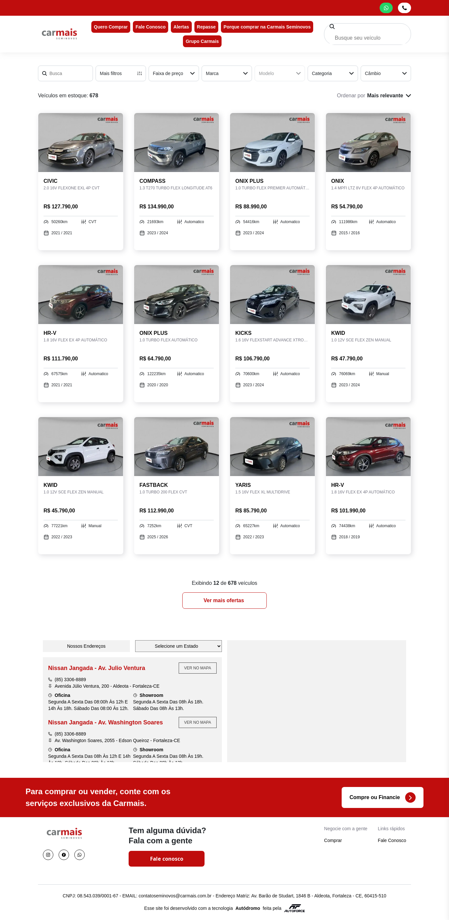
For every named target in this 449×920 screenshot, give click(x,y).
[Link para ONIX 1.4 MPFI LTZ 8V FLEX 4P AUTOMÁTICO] (368, 142)
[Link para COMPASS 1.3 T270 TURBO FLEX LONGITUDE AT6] (176, 142)
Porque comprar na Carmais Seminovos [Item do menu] (267, 26)
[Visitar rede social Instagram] (48, 855)
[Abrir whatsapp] (386, 8)
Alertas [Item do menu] (181, 26)
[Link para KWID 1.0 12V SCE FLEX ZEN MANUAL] (368, 294)
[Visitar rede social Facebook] (64, 855)
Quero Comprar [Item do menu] (111, 26)
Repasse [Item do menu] (206, 26)
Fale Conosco (392, 840)
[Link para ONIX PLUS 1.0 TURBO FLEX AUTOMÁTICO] (176, 294)
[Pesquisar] (332, 26)
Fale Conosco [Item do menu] (150, 26)
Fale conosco (166, 858)
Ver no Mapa (197, 668)
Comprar (333, 840)
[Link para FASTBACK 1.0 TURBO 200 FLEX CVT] (176, 446)
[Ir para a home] (59, 34)
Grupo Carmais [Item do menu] (202, 41)
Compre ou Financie (383, 797)
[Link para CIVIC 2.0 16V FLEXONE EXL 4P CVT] (80, 142)
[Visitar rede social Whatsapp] (79, 855)
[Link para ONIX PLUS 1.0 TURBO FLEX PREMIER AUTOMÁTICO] (272, 142)
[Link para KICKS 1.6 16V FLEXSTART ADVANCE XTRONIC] (272, 294)
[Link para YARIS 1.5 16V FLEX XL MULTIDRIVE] (272, 446)
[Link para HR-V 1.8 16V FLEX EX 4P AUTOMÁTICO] (80, 294)
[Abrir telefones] (404, 8)
